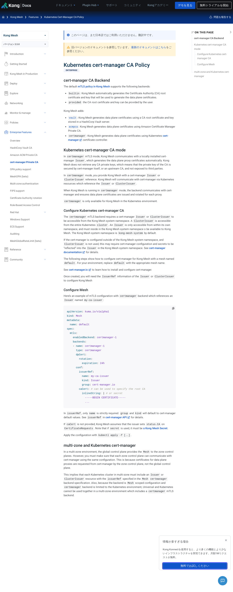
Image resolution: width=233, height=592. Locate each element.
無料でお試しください (194, 565)
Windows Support (20, 219)
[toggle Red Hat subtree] (45, 212)
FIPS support (17, 190)
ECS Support (17, 226)
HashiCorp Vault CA (21, 147)
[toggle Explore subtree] (45, 93)
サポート (113, 5)
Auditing (14, 233)
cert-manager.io (78, 269)
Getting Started (15, 64)
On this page (204, 32)
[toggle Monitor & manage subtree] (45, 113)
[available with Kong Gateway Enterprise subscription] (120, 70)
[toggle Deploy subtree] (45, 83)
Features (34, 17)
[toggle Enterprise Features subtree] (45, 132)
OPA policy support (20, 169)
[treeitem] (29, 162)
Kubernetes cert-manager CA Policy (64, 17)
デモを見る (185, 5)
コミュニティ (133, 5)
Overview (15, 140)
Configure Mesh (206, 64)
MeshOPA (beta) (19, 176)
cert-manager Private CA (24, 162)
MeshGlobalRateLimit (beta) (25, 240)
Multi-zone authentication (24, 183)
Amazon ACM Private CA (23, 155)
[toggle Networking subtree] (45, 103)
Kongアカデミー (157, 5)
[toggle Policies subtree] (45, 122)
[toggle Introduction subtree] (45, 54)
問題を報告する (220, 17)
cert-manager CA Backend (209, 38)
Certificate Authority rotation (26, 197)
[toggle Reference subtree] (45, 249)
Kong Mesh (16, 17)
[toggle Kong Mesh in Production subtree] (45, 74)
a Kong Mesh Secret (155, 428)
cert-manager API (116, 417)
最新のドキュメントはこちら (148, 47)
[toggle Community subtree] (45, 259)
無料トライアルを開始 (214, 5)
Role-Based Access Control (25, 205)
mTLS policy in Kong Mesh (94, 86)
